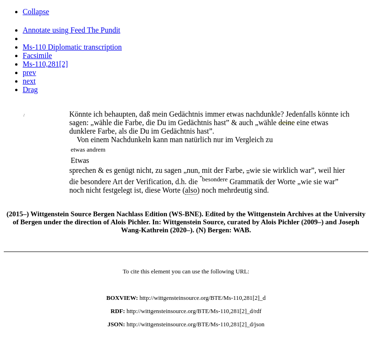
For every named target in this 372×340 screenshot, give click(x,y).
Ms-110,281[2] (45, 64)
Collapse (36, 12)
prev (29, 72)
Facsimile (37, 55)
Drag (30, 89)
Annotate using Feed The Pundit (71, 30)
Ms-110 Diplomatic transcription (72, 47)
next (29, 81)
